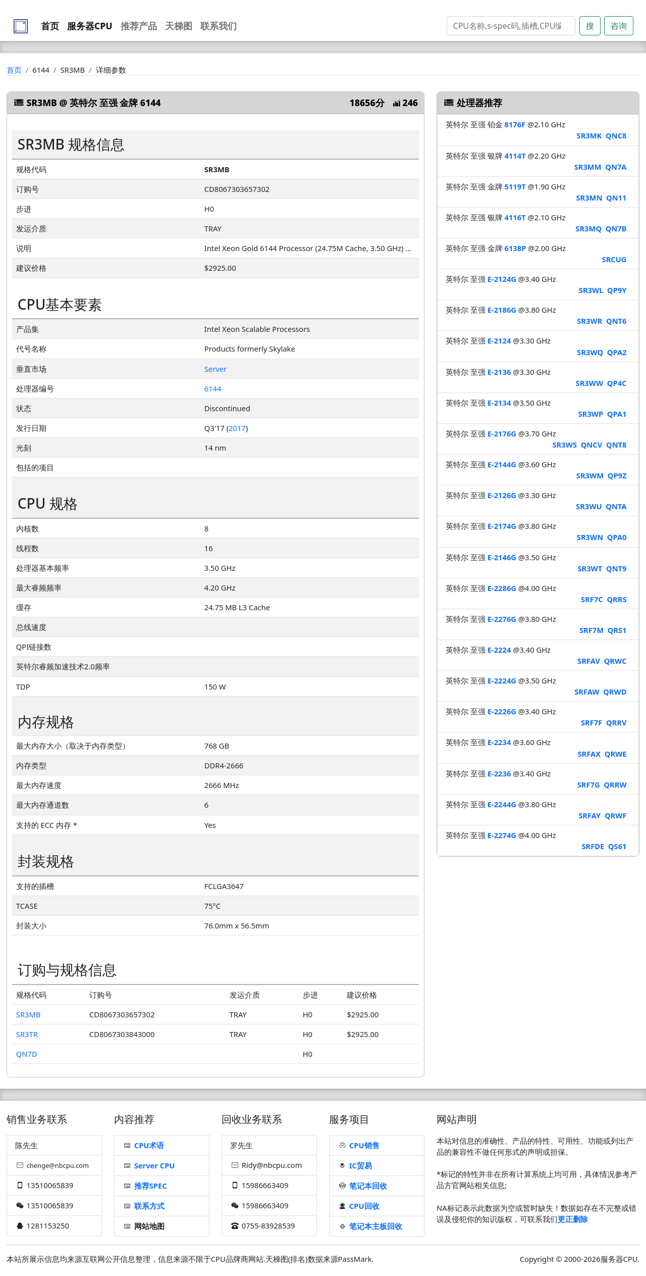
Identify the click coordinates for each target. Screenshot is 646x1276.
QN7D (26, 1054)
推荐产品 (139, 26)
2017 (237, 428)
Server (215, 369)
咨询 (619, 25)
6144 (213, 388)
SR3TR (27, 1034)
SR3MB (28, 1014)
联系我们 (218, 26)
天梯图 (178, 26)
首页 (50, 26)
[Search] (511, 25)
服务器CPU (90, 26)
